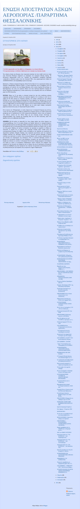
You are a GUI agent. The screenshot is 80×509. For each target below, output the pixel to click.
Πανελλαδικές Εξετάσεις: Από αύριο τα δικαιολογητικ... (64, 211)
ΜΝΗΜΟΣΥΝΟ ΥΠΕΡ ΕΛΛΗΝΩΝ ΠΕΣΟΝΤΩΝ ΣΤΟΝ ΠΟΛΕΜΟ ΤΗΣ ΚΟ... (65, 143)
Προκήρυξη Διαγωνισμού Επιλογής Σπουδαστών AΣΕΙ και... (65, 386)
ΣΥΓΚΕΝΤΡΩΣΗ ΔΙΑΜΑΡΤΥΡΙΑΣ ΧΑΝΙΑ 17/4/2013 (64, 304)
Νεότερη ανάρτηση (9, 202)
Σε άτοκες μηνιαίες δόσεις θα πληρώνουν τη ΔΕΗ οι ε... (64, 162)
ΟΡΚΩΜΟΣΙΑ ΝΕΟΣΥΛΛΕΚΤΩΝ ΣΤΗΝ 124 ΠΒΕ (64, 278)
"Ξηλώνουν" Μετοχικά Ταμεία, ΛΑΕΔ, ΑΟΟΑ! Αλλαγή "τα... (65, 76)
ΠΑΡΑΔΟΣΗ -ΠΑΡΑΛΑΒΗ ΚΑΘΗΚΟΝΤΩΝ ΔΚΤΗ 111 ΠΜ (64, 403)
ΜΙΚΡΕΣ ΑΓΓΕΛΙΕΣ (33, 33)
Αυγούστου (60, 58)
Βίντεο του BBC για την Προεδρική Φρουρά (63, 139)
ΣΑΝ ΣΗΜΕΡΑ (37, 28)
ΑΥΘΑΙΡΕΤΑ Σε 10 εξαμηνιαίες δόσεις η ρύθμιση (65, 158)
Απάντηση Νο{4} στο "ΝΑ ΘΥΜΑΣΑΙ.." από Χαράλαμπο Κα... (63, 436)
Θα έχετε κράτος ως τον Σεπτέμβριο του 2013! (63, 119)
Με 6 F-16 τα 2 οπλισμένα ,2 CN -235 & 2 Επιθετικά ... (65, 308)
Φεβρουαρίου (60, 477)
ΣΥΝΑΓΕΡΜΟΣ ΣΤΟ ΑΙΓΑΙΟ (64, 147)
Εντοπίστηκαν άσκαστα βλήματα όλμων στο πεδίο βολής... (64, 395)
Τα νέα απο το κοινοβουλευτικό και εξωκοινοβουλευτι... (64, 414)
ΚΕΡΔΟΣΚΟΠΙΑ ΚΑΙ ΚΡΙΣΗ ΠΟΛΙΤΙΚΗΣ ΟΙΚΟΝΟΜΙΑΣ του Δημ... (64, 260)
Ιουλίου (59, 60)
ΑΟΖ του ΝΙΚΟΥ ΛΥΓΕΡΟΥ (64, 432)
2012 (57, 482)
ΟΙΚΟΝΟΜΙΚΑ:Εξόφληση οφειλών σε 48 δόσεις (64, 315)
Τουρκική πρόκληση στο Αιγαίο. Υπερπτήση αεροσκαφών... (65, 195)
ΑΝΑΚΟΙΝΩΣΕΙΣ (17, 28)
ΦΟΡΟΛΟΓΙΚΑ (61, 411)
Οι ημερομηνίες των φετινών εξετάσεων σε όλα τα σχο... (64, 215)
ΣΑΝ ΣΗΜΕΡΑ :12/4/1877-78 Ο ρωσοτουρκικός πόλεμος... (65, 338)
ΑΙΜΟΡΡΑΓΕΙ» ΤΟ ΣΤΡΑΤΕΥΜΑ (62, 459)
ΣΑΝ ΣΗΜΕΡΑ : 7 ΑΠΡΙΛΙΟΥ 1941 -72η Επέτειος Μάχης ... (65, 466)
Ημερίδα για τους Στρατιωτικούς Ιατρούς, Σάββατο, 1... (63, 268)
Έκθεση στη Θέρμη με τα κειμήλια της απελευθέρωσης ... (65, 252)
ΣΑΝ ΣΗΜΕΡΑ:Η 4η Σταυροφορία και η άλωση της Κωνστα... (64, 327)
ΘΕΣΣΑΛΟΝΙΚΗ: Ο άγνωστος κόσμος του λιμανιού (65, 418)
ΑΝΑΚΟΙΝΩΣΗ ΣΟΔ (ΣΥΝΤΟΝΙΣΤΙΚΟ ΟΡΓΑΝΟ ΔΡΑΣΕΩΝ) (65, 455)
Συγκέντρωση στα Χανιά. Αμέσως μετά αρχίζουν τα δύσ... (64, 188)
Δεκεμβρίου (60, 48)
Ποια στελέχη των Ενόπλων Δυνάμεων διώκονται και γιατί (64, 88)
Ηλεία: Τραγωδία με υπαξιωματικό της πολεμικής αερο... (65, 154)
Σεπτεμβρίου (60, 55)
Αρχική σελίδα (7, 28)
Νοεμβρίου (60, 51)
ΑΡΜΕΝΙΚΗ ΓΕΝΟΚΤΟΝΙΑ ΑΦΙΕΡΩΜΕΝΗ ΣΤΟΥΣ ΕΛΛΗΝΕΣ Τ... (64, 98)
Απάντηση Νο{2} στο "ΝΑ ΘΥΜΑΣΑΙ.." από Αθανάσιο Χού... (64, 446)
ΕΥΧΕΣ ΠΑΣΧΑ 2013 (62, 69)
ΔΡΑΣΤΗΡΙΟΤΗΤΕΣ (65, 31)
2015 (57, 42)
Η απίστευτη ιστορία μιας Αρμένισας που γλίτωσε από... (65, 102)
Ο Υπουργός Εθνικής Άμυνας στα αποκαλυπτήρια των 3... (64, 357)
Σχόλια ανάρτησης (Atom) (30, 206)
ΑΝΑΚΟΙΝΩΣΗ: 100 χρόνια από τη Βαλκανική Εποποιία (64, 256)
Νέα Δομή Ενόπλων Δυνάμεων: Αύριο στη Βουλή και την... (64, 111)
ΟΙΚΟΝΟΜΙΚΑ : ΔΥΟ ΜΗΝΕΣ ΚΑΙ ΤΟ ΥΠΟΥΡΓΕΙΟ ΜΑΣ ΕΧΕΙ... (65, 273)
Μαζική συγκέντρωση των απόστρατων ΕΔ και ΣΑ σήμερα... (63, 174)
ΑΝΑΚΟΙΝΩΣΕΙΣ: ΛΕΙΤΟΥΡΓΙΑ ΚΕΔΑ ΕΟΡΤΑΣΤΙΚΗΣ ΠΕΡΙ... (64, 349)
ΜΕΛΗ (56, 31)
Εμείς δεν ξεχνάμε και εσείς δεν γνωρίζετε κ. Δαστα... (65, 450)
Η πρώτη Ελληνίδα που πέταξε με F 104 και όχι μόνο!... (64, 72)
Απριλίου (59, 67)
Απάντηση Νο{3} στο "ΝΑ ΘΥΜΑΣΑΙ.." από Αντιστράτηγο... (63, 441)
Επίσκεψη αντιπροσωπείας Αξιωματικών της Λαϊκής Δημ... (64, 231)
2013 (57, 46)
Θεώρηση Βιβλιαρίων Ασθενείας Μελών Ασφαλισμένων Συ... (65, 132)
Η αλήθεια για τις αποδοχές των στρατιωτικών (65, 226)
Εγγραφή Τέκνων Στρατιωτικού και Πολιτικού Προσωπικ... (65, 390)
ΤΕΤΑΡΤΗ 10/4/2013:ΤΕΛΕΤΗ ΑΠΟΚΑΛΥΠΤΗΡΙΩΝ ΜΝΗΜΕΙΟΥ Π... (65, 471)
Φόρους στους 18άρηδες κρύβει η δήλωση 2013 (65, 222)
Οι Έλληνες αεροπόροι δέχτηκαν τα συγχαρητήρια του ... (65, 238)
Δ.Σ (51, 31)
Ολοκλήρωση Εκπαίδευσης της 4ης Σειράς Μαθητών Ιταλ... (65, 235)
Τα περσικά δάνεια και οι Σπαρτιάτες (63, 381)
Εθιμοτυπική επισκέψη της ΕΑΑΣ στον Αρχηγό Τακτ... (64, 299)
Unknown (70, 491)
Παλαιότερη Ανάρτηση (44, 202)
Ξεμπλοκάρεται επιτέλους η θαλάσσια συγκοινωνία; (64, 247)
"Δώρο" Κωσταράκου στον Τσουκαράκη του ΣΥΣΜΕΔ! (64, 344)
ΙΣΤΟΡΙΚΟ (6, 33)
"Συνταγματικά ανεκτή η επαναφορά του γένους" (63, 331)
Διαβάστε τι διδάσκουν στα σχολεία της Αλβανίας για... (64, 203)
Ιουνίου (59, 62)
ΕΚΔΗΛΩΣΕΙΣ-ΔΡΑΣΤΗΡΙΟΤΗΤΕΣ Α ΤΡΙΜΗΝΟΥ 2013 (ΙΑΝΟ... (64, 243)
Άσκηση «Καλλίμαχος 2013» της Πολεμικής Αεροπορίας (65, 285)
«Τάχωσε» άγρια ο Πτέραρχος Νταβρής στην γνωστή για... (64, 199)
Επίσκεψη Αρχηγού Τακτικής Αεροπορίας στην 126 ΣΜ (64, 79)
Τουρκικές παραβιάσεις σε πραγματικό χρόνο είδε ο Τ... (64, 463)
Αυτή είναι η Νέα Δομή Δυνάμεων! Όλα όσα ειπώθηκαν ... (62, 93)
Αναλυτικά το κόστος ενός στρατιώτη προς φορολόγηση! (65, 169)
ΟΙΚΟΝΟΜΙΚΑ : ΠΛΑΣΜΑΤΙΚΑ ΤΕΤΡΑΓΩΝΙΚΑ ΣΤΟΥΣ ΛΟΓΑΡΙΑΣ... (64, 423)
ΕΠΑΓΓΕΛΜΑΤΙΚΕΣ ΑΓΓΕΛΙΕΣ (19, 33)
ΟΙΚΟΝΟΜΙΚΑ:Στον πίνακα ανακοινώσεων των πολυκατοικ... (64, 295)
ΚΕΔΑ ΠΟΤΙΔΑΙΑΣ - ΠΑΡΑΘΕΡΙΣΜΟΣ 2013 (63, 150)
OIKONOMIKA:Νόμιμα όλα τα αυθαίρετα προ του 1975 (65, 399)
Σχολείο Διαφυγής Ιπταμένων (64, 407)
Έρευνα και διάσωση (62, 128)
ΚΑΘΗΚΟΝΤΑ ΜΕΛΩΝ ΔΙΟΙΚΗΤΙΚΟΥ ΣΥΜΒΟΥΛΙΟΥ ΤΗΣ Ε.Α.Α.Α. (63, 124)
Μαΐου (59, 65)
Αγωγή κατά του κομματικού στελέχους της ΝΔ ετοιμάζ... (64, 335)
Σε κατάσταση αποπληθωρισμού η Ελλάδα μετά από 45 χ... (65, 360)
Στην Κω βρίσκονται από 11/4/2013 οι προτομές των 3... (65, 319)
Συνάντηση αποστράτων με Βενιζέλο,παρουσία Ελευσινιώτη (64, 290)
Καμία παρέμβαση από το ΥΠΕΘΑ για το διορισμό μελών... (63, 429)
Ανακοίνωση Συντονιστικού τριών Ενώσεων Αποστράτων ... (65, 115)
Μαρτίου (59, 475)
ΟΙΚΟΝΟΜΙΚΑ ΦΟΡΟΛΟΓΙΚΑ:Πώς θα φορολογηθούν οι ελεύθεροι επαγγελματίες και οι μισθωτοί (25, 31)
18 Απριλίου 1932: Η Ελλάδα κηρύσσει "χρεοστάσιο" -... (64, 166)
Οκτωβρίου (60, 53)
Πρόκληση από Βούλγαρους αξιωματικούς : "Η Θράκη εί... (64, 207)
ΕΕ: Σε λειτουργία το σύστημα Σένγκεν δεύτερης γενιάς (64, 371)
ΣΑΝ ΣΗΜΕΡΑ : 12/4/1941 (63, 341)
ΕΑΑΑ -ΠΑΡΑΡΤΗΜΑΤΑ (46, 33)
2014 (57, 44)
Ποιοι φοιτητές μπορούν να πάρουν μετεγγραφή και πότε (65, 364)
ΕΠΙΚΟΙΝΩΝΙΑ (27, 28)
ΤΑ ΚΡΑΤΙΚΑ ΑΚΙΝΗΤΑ (63, 264)
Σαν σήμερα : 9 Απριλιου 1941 (64, 409)
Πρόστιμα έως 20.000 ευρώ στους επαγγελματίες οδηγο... (65, 83)
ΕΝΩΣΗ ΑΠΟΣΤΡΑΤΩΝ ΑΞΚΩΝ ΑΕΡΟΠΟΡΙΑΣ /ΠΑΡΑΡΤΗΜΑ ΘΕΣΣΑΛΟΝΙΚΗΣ (37, 15)
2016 (57, 39)
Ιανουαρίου (60, 479)
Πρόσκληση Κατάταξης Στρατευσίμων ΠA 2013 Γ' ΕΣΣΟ (64, 106)
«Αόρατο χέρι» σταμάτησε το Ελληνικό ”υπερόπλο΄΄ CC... (64, 219)
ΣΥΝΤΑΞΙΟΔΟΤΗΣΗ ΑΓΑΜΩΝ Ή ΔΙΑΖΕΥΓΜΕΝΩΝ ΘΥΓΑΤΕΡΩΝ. (62, 376)
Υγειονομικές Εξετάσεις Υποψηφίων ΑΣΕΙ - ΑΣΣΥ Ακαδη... (64, 179)
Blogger (45, 505)
